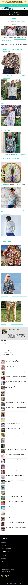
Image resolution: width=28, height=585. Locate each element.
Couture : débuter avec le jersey (10, 485)
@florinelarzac (3, 323)
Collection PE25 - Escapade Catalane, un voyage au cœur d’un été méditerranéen (16, 392)
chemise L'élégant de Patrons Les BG (19, 154)
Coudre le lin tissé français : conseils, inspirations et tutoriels (15, 433)
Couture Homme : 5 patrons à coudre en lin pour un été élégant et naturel (16, 371)
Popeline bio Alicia (6, 130)
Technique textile (3, 345)
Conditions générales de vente (6, 548)
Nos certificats (3, 555)
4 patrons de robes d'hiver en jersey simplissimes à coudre (15, 522)
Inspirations (14, 18)
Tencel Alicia (5, 271)
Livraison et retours (4, 545)
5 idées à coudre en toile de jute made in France (13, 491)
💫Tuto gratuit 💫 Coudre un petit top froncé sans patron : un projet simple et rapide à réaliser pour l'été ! (15, 361)
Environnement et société (5, 350)
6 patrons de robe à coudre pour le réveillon (12, 444)
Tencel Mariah (5, 299)
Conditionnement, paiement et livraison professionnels (10, 540)
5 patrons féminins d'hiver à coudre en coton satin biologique (15, 527)
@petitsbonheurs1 (4, 295)
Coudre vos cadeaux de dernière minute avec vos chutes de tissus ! (16, 407)
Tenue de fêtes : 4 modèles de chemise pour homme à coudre (15, 438)
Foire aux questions (4, 542)
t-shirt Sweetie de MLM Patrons (20, 238)
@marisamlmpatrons (5, 238)
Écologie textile (3, 343)
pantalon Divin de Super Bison (17, 323)
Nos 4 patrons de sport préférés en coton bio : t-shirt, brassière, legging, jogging (16, 481)
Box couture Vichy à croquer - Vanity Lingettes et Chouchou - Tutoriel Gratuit (15, 397)
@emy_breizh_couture (5, 184)
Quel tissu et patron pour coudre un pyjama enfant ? (14, 501)
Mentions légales (3, 558)
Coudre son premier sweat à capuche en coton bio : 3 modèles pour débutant (15, 450)
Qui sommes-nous (4, 556)
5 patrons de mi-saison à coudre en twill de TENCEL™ (14, 496)
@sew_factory (4, 267)
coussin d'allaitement (19, 184)
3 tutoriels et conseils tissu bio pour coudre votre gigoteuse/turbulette (13, 387)
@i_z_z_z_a (3, 75)
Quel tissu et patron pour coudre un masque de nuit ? (14, 517)
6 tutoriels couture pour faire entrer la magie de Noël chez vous (15, 454)
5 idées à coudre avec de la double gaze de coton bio (13, 470)
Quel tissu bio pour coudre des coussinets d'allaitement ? (14, 459)
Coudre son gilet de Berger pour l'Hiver (11, 412)
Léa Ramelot (15, 24)
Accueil (12, 14)
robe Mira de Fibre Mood (18, 127)
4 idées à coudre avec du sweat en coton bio (12, 428)
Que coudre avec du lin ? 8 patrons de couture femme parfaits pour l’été (15, 377)
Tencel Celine (5, 243)
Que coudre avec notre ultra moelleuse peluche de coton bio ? (15, 475)
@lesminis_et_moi (4, 127)
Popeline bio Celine (6, 51)
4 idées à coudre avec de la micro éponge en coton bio (14, 423)
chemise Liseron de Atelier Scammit (18, 75)
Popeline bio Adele (6, 77)
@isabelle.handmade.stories (6, 210)
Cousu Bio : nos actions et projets (6, 352)
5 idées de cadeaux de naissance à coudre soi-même (13, 506)
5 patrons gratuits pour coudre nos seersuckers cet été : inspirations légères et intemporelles (14, 366)
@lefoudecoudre (4, 154)
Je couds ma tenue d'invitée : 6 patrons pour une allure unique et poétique (15, 382)
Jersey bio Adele (6, 160)
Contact (2, 553)
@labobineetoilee (4, 102)
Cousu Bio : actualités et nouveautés (7, 354)
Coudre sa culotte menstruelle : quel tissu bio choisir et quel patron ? (15, 465)
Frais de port (3, 543)
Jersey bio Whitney (6, 213)
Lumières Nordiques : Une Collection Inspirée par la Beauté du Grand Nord (15, 403)
